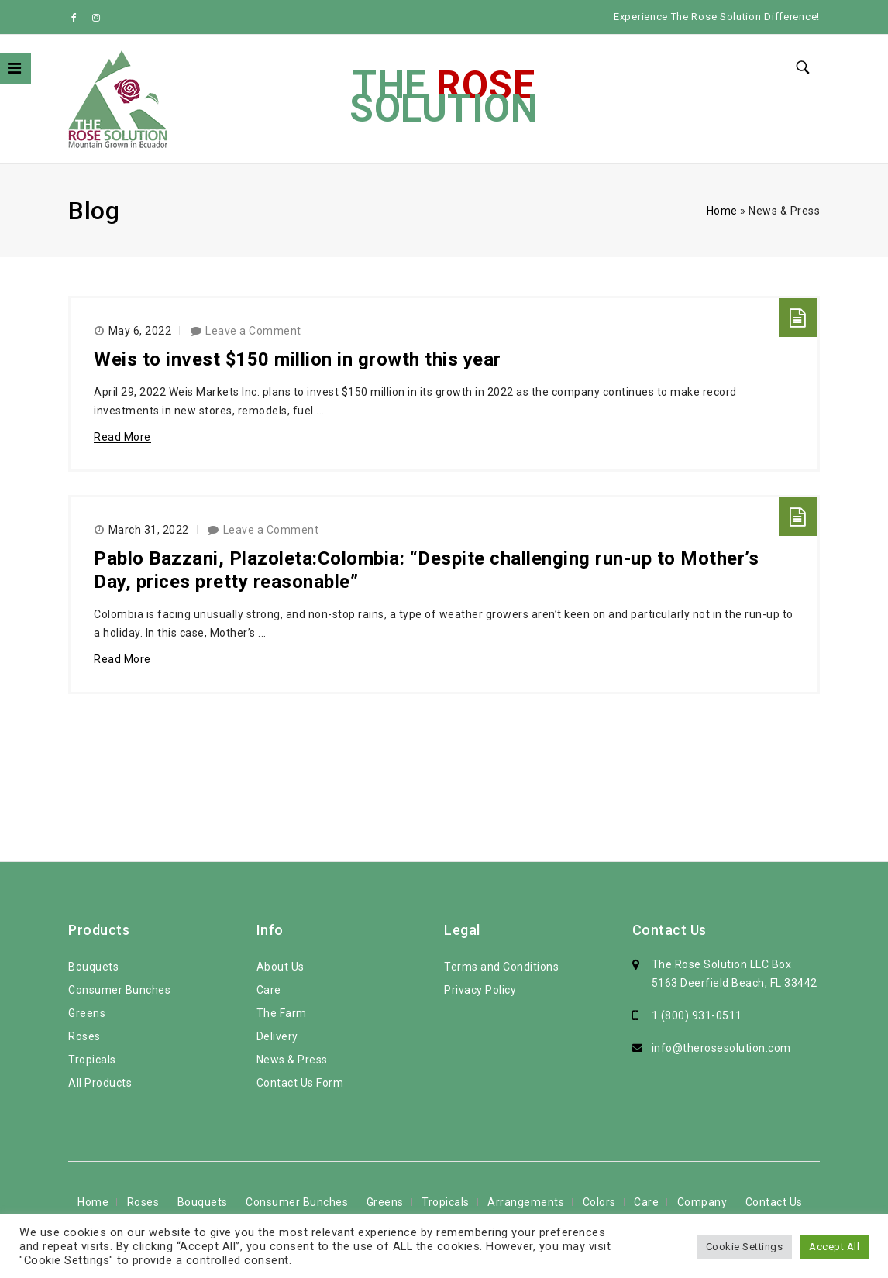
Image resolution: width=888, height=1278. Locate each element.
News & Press (292, 1059)
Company (702, 1202)
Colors (599, 1202)
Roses (84, 1036)
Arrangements (525, 1202)
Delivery (277, 1036)
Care (268, 990)
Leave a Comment (253, 331)
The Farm (281, 1013)
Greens (86, 1013)
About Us (280, 966)
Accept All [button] (834, 1246)
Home (722, 210)
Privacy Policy (480, 990)
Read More (122, 437)
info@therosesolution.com (721, 1048)
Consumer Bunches (119, 990)
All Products (100, 1083)
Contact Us (774, 1202)
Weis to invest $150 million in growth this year (297, 359)
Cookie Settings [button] (744, 1246)
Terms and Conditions (501, 966)
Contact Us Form (300, 1083)
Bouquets (93, 966)
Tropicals (92, 1059)
